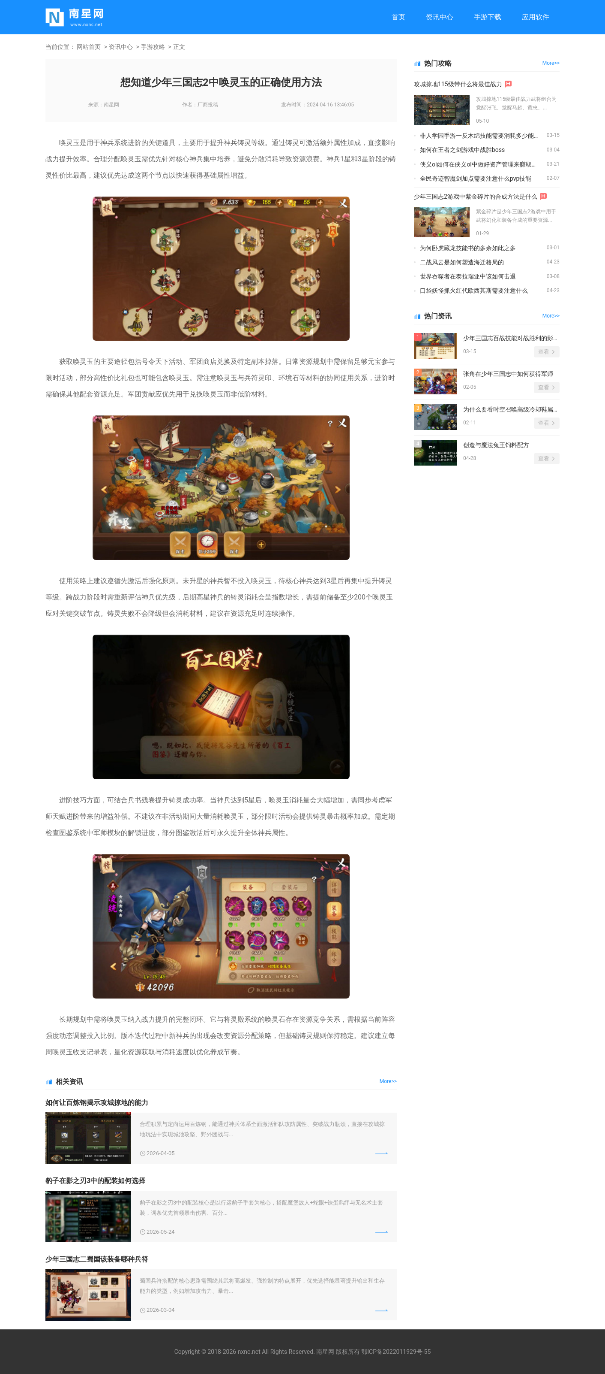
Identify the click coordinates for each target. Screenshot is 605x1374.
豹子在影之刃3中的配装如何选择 (95, 1181)
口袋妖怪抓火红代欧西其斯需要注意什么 (474, 290)
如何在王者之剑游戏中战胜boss (462, 149)
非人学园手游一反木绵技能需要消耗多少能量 (480, 135)
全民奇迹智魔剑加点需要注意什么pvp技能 (475, 178)
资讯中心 (439, 17)
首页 (398, 17)
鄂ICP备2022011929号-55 (396, 1351)
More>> (388, 1081)
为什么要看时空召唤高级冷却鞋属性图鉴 (511, 409)
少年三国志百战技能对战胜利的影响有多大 (511, 338)
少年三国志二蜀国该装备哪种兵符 (96, 1259)
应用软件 (535, 17)
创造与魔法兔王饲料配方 (496, 445)
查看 (543, 351)
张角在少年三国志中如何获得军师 (508, 373)
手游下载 (487, 17)
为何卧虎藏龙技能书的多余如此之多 (468, 248)
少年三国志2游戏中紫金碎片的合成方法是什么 (475, 196)
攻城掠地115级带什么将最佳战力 (458, 84)
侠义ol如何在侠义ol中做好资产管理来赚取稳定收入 (483, 164)
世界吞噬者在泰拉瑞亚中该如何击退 (468, 276)
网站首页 (89, 46)
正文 (179, 46)
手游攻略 (153, 46)
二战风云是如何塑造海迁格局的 (462, 262)
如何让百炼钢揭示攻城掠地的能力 (96, 1103)
